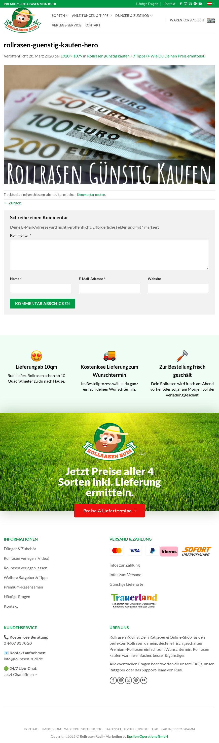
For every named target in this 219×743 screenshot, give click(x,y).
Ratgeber (117, 669)
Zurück (12, 202)
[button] (192, 20)
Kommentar (20, 235)
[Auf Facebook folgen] (180, 4)
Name (16, 278)
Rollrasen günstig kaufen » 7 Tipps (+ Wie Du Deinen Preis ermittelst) (146, 55)
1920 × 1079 (71, 55)
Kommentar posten (91, 195)
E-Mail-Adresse (92, 278)
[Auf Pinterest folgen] (195, 4)
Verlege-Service (66, 25)
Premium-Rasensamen (23, 586)
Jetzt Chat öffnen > (20, 674)
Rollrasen (135, 643)
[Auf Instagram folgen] (185, 4)
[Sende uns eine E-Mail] (190, 4)
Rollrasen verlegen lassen (25, 567)
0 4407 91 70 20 (18, 643)
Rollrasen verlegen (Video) (26, 558)
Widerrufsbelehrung (83, 729)
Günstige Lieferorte (126, 584)
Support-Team (154, 669)
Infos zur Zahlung (125, 565)
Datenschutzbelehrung (127, 729)
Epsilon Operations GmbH (147, 736)
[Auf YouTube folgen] (200, 4)
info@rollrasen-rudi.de (23, 658)
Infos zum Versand (125, 574)
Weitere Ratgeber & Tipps (26, 577)
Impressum (51, 729)
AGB (155, 729)
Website (154, 278)
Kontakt (169, 4)
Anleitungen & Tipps (92, 15)
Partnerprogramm (178, 729)
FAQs (197, 663)
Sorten (60, 15)
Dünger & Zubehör (134, 15)
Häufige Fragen (147, 4)
